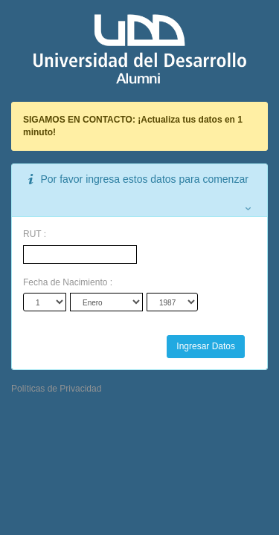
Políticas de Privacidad (56, 388)
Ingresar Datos (205, 346)
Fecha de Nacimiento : (67, 282)
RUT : (34, 234)
